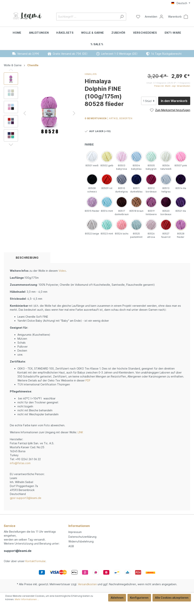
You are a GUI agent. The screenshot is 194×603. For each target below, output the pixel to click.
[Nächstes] (74, 113)
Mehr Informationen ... (27, 599)
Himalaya (91, 74)
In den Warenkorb (174, 101)
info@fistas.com (20, 463)
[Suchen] (121, 16)
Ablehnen (117, 597)
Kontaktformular (35, 561)
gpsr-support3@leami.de (25, 498)
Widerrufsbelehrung (81, 541)
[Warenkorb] (178, 16)
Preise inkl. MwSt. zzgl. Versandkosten (172, 86)
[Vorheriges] (24, 113)
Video (62, 270)
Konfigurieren (139, 597)
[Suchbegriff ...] (86, 16)
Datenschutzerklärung (82, 536)
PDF (88, 380)
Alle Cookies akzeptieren (172, 597)
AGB (71, 546)
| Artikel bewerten (119, 118)
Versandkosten (87, 584)
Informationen (79, 526)
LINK (80, 432)
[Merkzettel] (138, 16)
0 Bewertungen (96, 118)
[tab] (27, 257)
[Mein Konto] (154, 16)
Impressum (75, 532)
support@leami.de (17, 551)
